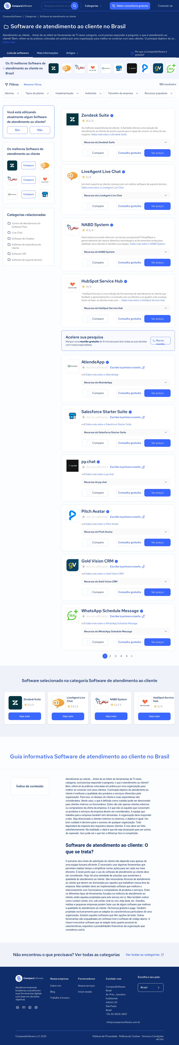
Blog (52, 991)
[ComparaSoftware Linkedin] (17, 1007)
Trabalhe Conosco (59, 997)
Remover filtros (33, 84)
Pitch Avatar (93, 511)
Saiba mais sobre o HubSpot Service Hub (143, 300)
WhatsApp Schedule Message (110, 610)
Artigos (72, 53)
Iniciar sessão (85, 991)
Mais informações (47, 53)
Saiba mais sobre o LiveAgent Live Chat (102, 187)
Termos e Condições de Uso (153, 1038)
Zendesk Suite (95, 115)
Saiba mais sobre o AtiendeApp (102, 374)
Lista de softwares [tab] (18, 53)
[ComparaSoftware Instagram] (36, 1007)
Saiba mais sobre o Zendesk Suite (109, 134)
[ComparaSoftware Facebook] (30, 1007)
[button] (126, 142)
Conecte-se (165, 6)
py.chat (88, 461)
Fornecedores (86, 978)
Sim (17, 130)
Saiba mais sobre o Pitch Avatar (102, 523)
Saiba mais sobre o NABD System (147, 243)
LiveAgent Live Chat (101, 171)
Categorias (94, 6)
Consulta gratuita (129, 153)
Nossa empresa (59, 978)
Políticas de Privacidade (105, 1036)
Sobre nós (55, 985)
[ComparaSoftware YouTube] (24, 1007)
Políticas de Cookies (129, 1036)
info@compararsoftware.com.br (119, 1022)
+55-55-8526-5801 (116, 1014)
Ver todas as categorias (145, 955)
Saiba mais (9, 42)
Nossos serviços (86, 985)
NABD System (95, 224)
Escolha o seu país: (149, 977)
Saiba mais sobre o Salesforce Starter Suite (108, 424)
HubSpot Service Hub (102, 281)
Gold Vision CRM (97, 561)
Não (40, 130)
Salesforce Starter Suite (104, 411)
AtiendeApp (93, 362)
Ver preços (157, 153)
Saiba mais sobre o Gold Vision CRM (105, 573)
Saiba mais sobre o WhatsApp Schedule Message (111, 623)
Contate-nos (113, 978)
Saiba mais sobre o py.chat (100, 474)
